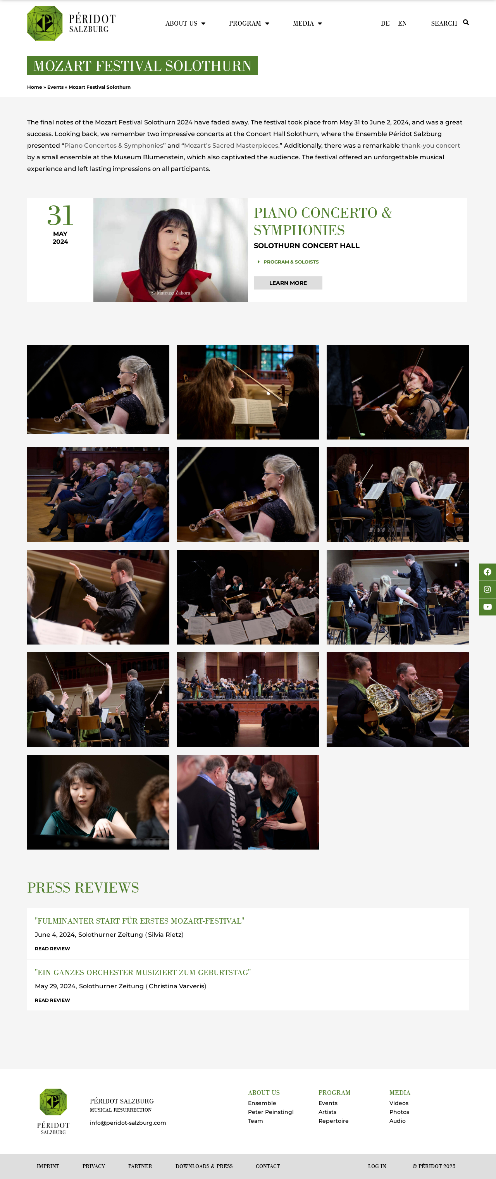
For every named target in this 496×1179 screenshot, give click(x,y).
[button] (358, 262)
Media (307, 23)
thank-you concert (430, 145)
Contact (268, 1166)
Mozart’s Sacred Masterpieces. (232, 145)
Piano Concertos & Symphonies (113, 145)
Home (34, 87)
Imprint (48, 1166)
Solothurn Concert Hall (307, 245)
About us (185, 23)
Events (55, 87)
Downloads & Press (204, 1166)
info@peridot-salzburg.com (128, 1122)
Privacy (94, 1166)
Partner (140, 1166)
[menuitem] (385, 23)
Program (249, 23)
